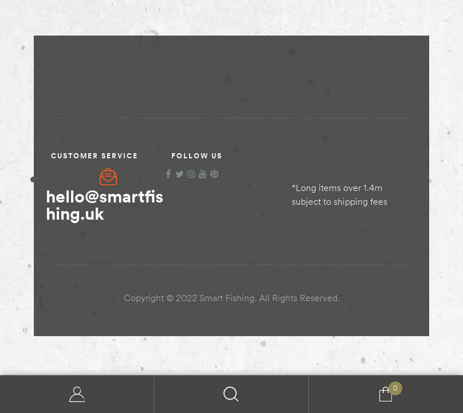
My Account (77, 394)
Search (231, 394)
